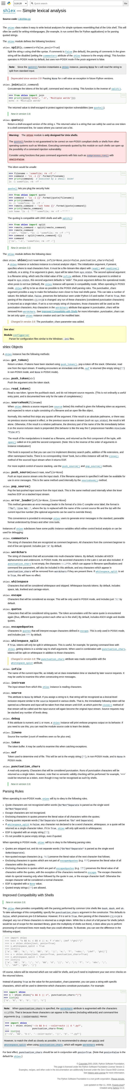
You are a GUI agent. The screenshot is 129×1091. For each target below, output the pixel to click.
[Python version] (20, 3)
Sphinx (116, 1088)
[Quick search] (76, 3)
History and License (96, 1073)
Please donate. (118, 1079)
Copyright (83, 1064)
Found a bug (117, 1085)
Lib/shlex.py (24, 19)
